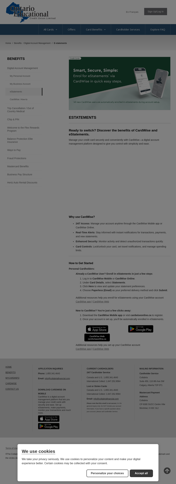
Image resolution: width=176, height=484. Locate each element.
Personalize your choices (107, 473)
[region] (88, 462)
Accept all (141, 473)
